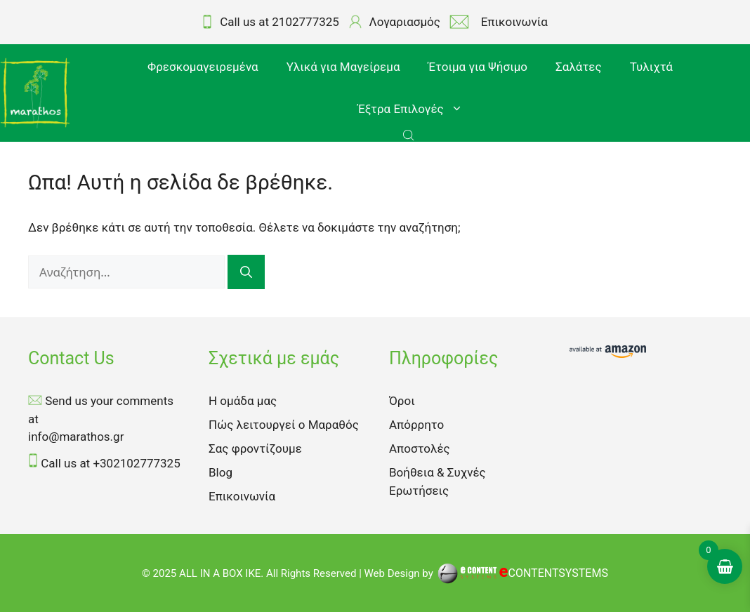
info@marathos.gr (76, 437)
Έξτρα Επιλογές (416, 109)
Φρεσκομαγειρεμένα (202, 67)
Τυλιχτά (651, 67)
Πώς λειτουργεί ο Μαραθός (284, 425)
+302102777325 (136, 463)
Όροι (402, 401)
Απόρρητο (416, 425)
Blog (220, 472)
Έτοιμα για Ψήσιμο (477, 67)
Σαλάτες (578, 67)
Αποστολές (419, 448)
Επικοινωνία (242, 496)
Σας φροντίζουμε (255, 448)
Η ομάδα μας (243, 401)
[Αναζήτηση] (246, 272)
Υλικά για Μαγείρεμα (343, 67)
